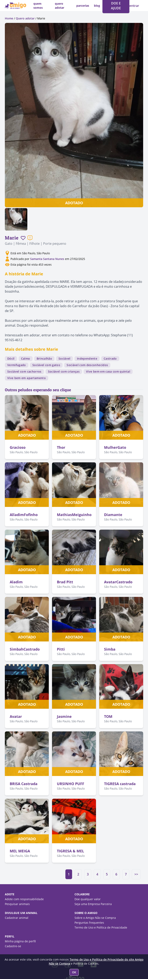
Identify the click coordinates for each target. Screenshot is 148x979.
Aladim (16, 581)
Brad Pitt (65, 581)
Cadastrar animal (16, 918)
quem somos (38, 6)
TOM (108, 716)
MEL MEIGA (20, 851)
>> (136, 874)
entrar (134, 5)
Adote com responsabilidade (24, 899)
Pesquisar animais (17, 904)
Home (9, 18)
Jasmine (64, 716)
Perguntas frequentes (89, 922)
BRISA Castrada (23, 783)
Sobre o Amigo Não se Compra (95, 918)
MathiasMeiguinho (74, 514)
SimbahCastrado (25, 649)
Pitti (61, 649)
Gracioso (18, 447)
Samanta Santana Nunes (47, 259)
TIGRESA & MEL (70, 851)
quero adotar (59, 6)
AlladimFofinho (24, 514)
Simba (109, 649)
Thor (61, 447)
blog (97, 5)
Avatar (16, 716)
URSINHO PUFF (70, 783)
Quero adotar (25, 18)
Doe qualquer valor (88, 899)
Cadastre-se (13, 946)
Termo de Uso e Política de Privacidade (101, 927)
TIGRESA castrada (120, 783)
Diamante (113, 514)
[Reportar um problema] (30, 238)
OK (74, 972)
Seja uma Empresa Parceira (93, 904)
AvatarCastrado (118, 581)
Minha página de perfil (20, 941)
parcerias (82, 5)
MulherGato (115, 447)
